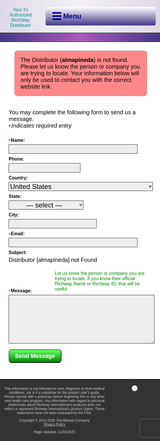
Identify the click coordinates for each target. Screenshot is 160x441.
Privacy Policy (54, 424)
